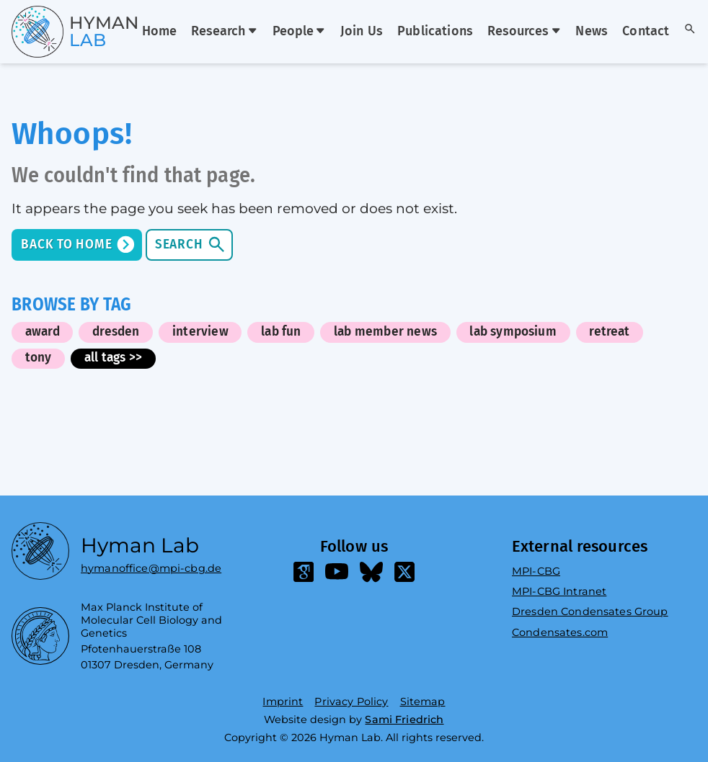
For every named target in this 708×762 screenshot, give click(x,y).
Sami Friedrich (404, 719)
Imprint (282, 701)
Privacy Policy (351, 701)
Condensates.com (560, 632)
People (299, 31)
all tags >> (113, 357)
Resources (524, 31)
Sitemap (423, 701)
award (42, 332)
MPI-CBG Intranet (559, 591)
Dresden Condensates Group (590, 611)
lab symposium (512, 332)
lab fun (281, 332)
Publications (435, 31)
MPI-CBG (536, 571)
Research (224, 31)
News (591, 31)
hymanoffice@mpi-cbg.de (151, 565)
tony (38, 357)
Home (159, 31)
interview (200, 332)
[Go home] (49, 32)
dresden (115, 332)
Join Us (361, 31)
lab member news (385, 332)
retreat (609, 332)
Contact (645, 31)
